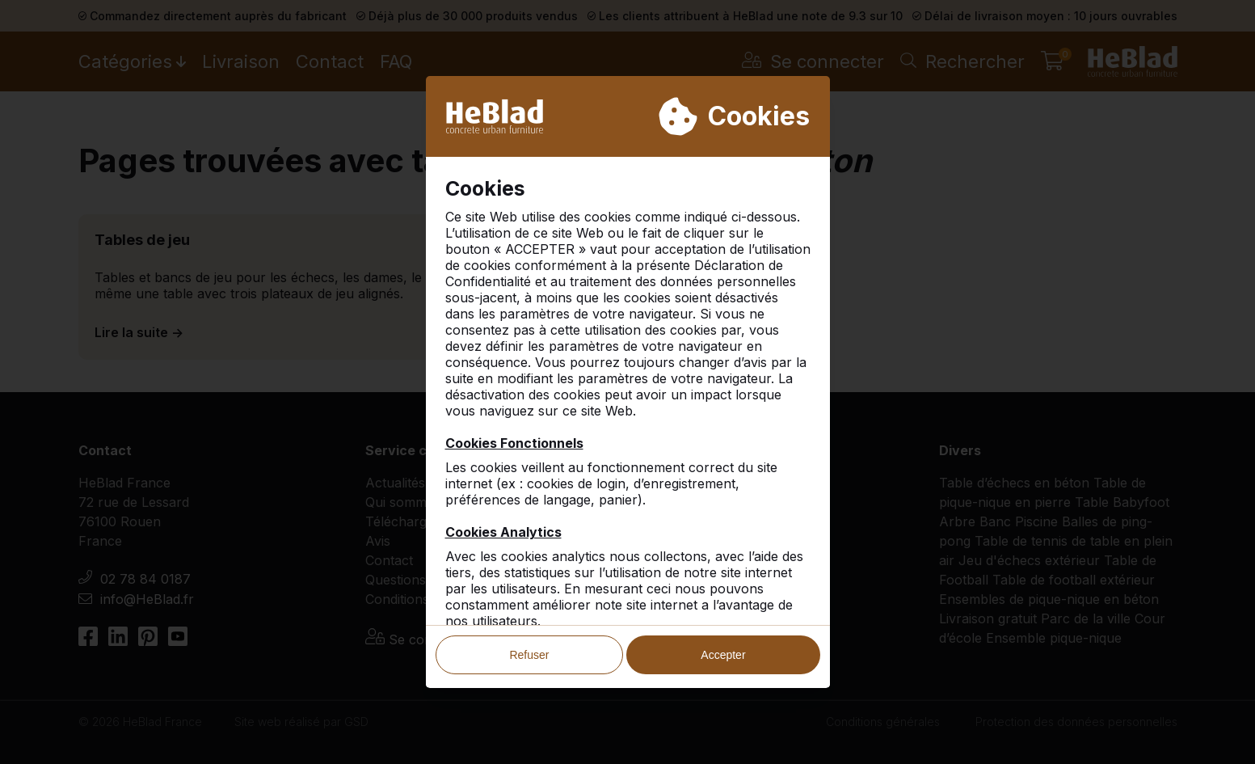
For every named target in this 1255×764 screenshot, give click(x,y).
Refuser (529, 655)
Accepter (723, 655)
